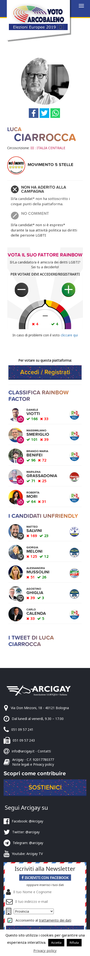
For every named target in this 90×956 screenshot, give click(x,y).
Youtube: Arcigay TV (27, 853)
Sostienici (45, 787)
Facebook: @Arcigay (27, 821)
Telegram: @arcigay (28, 843)
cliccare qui (69, 335)
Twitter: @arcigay (26, 832)
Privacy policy (45, 950)
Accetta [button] (56, 942)
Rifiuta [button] (74, 942)
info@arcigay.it (23, 751)
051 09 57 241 (22, 729)
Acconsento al (43, 920)
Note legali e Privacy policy (33, 764)
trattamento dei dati (55, 920)
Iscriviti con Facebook (45, 877)
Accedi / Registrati (45, 372)
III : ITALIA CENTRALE (47, 148)
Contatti (44, 751)
